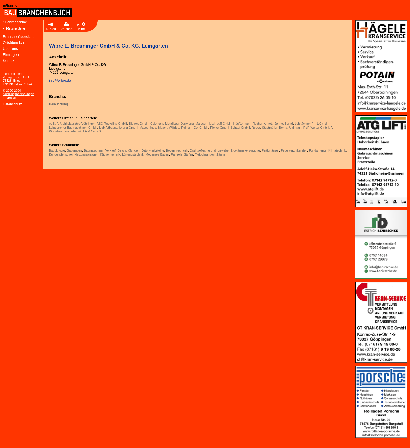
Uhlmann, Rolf (298, 127)
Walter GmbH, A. (322, 127)
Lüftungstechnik (133, 154)
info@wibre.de (60, 81)
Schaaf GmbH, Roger (245, 127)
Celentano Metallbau (164, 123)
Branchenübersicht (18, 36)
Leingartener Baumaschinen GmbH (73, 127)
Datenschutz (12, 104)
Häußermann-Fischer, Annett (253, 123)
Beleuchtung (58, 104)
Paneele (176, 154)
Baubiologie (57, 150)
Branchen (16, 28)
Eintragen (11, 54)
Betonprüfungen (129, 150)
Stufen (188, 154)
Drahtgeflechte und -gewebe (209, 150)
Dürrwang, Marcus (193, 123)
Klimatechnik (337, 150)
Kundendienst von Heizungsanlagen (73, 154)
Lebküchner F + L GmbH (311, 123)
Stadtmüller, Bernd (274, 127)
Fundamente (318, 150)
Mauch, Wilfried (168, 127)
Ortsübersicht (14, 42)
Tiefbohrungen (204, 154)
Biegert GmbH (138, 123)
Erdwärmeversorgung (245, 150)
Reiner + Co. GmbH (194, 127)
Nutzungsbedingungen (18, 94)
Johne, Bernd (283, 123)
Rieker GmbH (219, 127)
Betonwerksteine (152, 150)
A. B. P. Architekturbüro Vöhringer (72, 123)
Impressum (10, 97)
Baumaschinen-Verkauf (100, 150)
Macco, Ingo (148, 127)
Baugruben (74, 150)
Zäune (220, 154)
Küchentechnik (110, 154)
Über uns (10, 48)
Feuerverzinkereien (294, 150)
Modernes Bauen (157, 154)
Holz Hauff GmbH (219, 123)
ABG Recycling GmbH (112, 123)
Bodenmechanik (177, 150)
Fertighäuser (270, 150)
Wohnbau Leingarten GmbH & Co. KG (75, 131)
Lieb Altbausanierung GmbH (118, 127)
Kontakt (9, 60)
